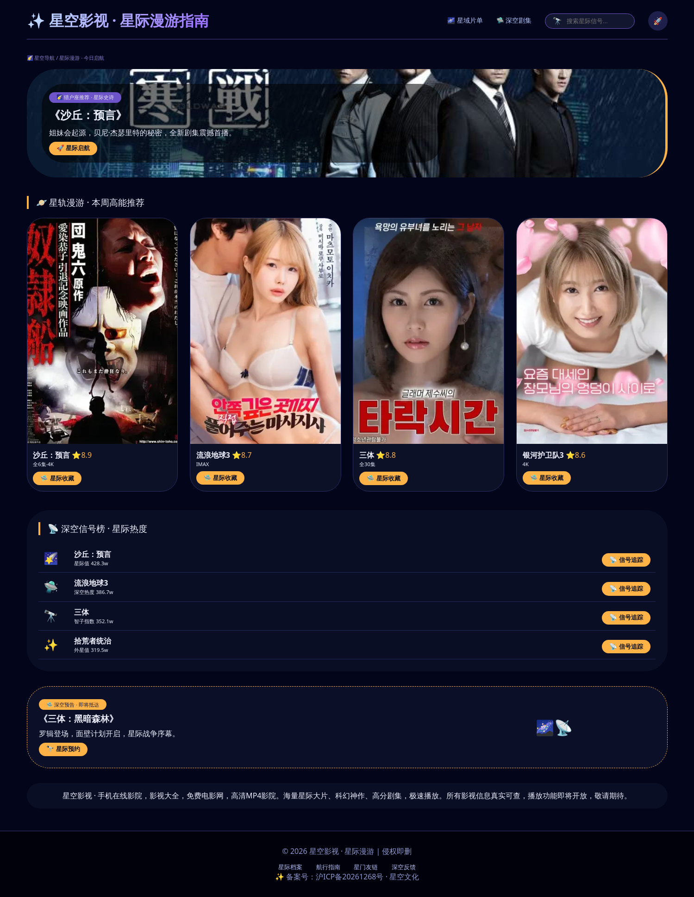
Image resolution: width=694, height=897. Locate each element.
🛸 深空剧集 (514, 20)
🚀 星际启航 (73, 148)
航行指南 (328, 867)
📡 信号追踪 (626, 559)
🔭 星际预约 (63, 748)
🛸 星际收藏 (57, 478)
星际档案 (290, 867)
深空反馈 (404, 867)
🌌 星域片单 (465, 20)
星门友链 (366, 867)
